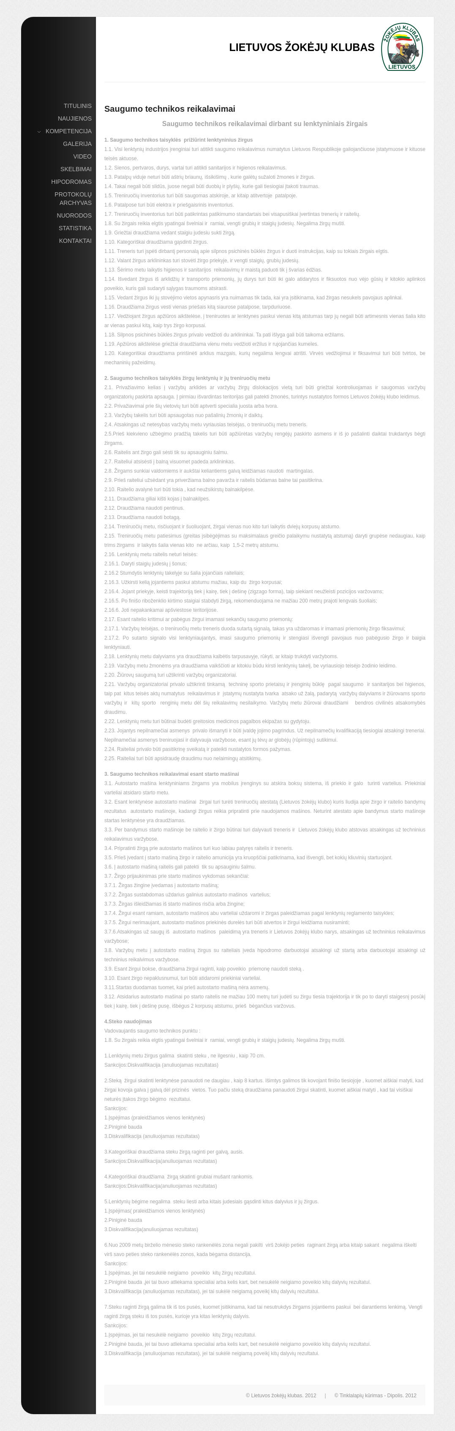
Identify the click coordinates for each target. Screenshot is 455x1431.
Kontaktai (75, 240)
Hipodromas (71, 181)
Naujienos (75, 118)
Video (82, 156)
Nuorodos (74, 215)
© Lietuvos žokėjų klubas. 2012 (281, 1396)
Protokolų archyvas (73, 198)
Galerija (77, 143)
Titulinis (78, 105)
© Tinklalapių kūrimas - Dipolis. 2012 (376, 1396)
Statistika (75, 228)
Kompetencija (69, 131)
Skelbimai (76, 169)
